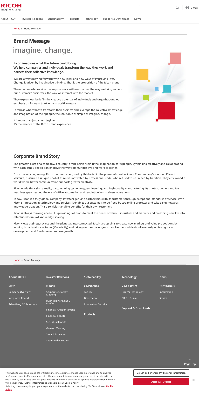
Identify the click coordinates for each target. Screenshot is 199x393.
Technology (129, 277)
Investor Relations (57, 277)
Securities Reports (56, 321)
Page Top (184, 364)
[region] (99, 380)
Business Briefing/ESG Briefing (58, 302)
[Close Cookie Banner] (193, 380)
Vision (12, 285)
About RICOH (17, 277)
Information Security (95, 304)
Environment (91, 285)
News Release (167, 285)
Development (129, 285)
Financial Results (55, 315)
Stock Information (56, 334)
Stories (163, 298)
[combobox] (149, 7)
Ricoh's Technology (132, 291)
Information (166, 291)
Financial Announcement (60, 309)
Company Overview (20, 291)
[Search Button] (169, 7)
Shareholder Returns (57, 340)
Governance (91, 298)
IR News (50, 285)
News (163, 277)
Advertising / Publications (23, 304)
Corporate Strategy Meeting (57, 293)
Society (88, 291)
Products (89, 314)
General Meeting (55, 328)
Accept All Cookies (161, 381)
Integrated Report (19, 298)
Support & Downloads (136, 308)
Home (16, 28)
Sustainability (92, 277)
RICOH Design (130, 298)
